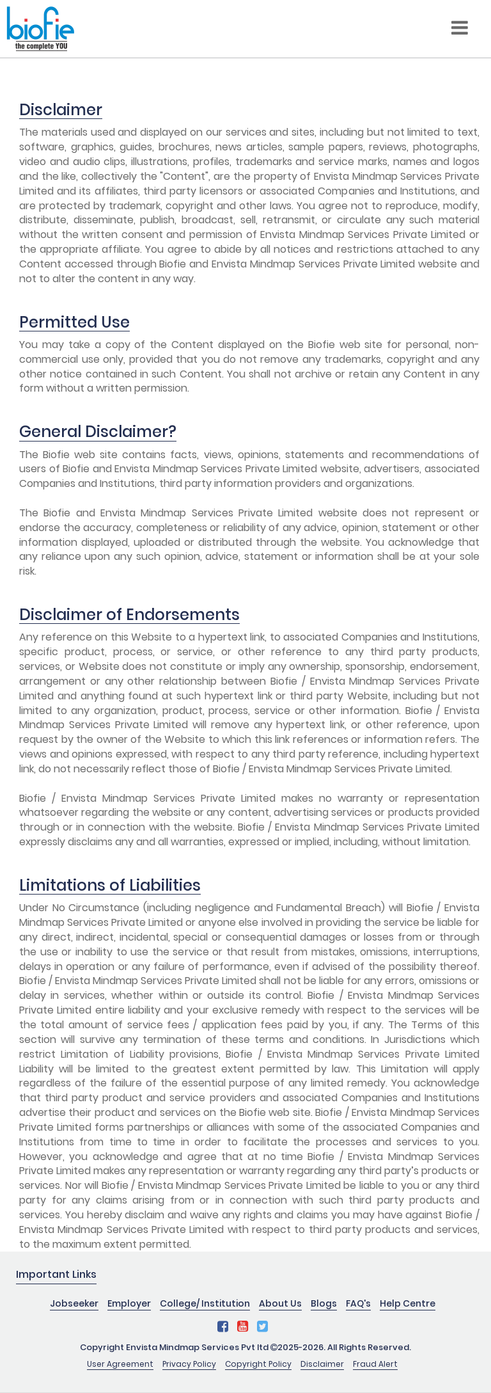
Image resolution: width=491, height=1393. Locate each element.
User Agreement (120, 1363)
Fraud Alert (375, 1363)
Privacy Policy (189, 1363)
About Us (280, 1303)
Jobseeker (74, 1303)
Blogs (324, 1303)
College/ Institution (205, 1303)
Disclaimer (322, 1363)
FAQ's (358, 1303)
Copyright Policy (258, 1363)
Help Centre (407, 1303)
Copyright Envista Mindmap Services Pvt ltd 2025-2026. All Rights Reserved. (245, 1347)
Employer (129, 1303)
